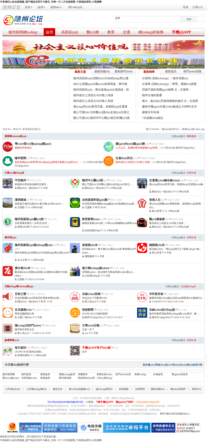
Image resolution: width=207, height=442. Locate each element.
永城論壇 (158, 374)
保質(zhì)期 (23, 226)
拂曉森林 (191, 136)
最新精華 (149, 71)
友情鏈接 (124, 389)
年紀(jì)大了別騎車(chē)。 (94, 297)
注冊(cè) (197, 7)
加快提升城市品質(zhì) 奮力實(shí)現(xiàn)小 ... (39, 203)
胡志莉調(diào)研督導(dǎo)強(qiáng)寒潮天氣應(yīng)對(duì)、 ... (48, 162)
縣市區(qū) (10, 237)
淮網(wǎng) (140, 374)
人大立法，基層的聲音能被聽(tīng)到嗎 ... (138, 147)
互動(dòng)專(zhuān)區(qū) (19, 286)
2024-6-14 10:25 (41, 226)
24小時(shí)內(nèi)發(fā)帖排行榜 (65, 402)
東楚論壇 (45, 378)
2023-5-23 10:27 (115, 317)
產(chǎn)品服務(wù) (79, 389)
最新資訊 (170, 71)
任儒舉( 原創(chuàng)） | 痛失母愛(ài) (165, 78)
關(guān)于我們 (124, 402)
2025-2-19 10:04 (36, 279)
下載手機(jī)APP (104, 402)
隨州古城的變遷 (152, 95)
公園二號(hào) (24, 317)
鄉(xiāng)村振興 (151, 32)
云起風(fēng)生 (92, 275)
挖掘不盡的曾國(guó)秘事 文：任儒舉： (166, 89)
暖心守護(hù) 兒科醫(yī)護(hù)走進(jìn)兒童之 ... (107, 184)
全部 (117, 18)
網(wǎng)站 (75, 7)
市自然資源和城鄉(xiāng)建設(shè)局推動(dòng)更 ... (109, 203)
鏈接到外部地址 (23, 147)
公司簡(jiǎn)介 (13, 389)
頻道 (28, 7)
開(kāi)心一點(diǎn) (27, 188)
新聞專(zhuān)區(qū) (16, 136)
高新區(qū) (69, 32)
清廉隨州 (83, 374)
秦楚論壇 (45, 374)
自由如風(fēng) (92, 230)
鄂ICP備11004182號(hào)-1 (175, 413)
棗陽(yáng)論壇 (67, 374)
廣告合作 (57, 389)
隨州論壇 (26, 374)
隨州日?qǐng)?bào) (185, 147)
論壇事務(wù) (12, 340)
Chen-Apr (200, 129)
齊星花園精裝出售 (24, 313)
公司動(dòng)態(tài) (37, 389)
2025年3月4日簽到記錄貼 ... (29, 351)
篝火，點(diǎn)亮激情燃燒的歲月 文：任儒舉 (170, 100)
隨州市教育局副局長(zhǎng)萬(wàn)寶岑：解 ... (174, 313)
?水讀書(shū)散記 (152, 117)
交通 (126, 32)
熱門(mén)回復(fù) (192, 72)
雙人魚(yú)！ (90, 301)
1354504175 (158, 301)
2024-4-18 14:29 (182, 317)
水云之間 (22, 259)
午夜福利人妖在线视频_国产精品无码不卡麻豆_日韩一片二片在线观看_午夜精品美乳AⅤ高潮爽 (51, 1)
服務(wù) (55, 7)
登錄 (185, 7)
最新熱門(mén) (124, 71)
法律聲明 (140, 389)
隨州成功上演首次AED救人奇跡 (93, 95)
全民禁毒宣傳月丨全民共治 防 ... (32, 223)
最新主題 (80, 71)
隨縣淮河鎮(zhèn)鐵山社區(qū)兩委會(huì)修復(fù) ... (176, 297)
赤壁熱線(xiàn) (29, 378)
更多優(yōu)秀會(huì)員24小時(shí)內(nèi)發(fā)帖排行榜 (172, 364)
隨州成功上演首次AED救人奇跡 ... (134, 162)
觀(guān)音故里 (180, 374)
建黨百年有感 (150, 112)
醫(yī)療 (93, 32)
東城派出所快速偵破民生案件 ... (32, 184)
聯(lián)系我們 (177, 389)
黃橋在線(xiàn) (104, 374)
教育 (111, 32)
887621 (175, 129)
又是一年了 (88, 329)
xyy (86, 333)
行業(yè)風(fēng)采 (14, 172)
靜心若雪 (157, 211)
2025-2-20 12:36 (175, 301)
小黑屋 (89, 402)
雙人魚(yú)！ (24, 333)
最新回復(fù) (102, 71)
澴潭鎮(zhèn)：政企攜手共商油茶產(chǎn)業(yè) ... (108, 272)
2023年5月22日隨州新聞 (95, 313)
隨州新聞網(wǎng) (22, 32)
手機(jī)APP (181, 32)
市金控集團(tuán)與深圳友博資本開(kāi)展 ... (38, 297)
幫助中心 (197, 389)
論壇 (40, 7)
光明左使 (191, 172)
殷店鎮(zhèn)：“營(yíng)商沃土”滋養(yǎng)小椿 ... (175, 249)
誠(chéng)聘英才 (104, 389)
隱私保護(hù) (158, 389)
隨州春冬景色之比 (24, 329)
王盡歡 (21, 207)
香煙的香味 (23, 355)
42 (9, 129)
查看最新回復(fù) (31, 129)
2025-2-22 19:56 (42, 333)
